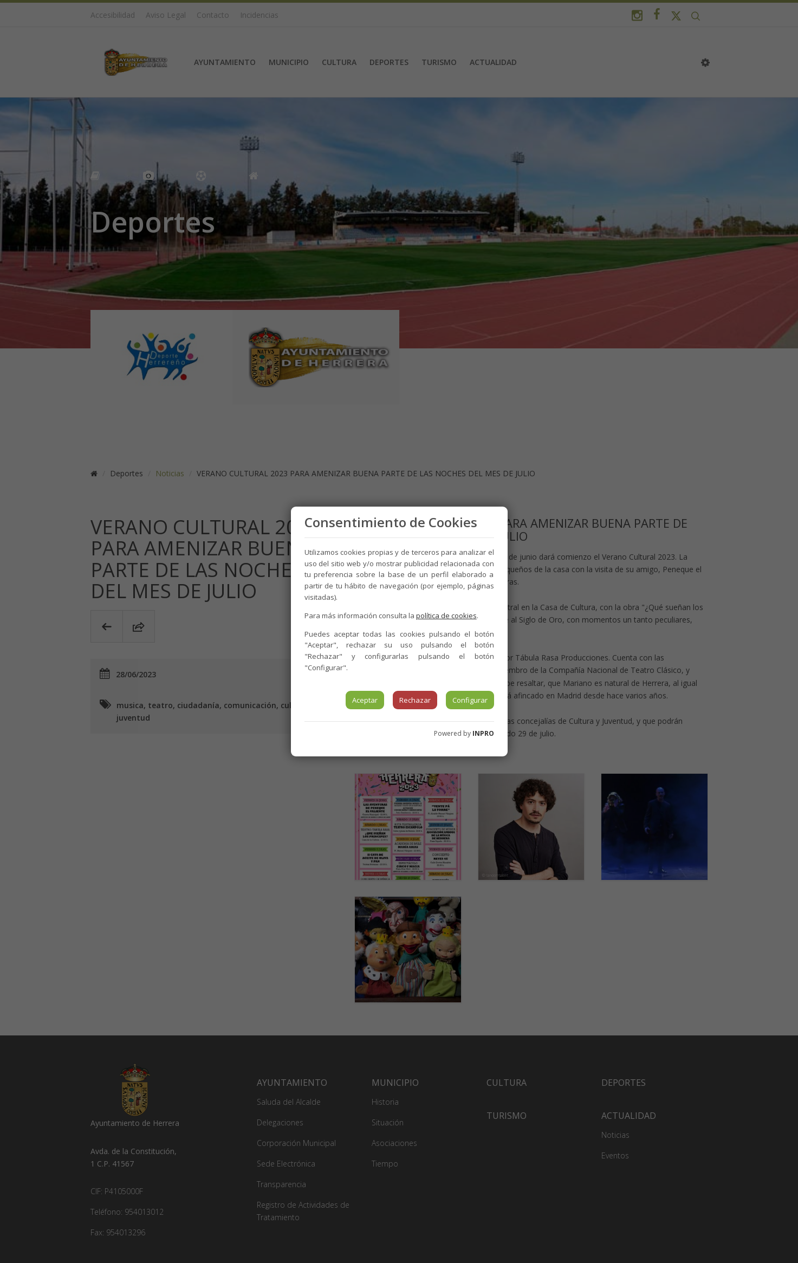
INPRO (483, 733)
